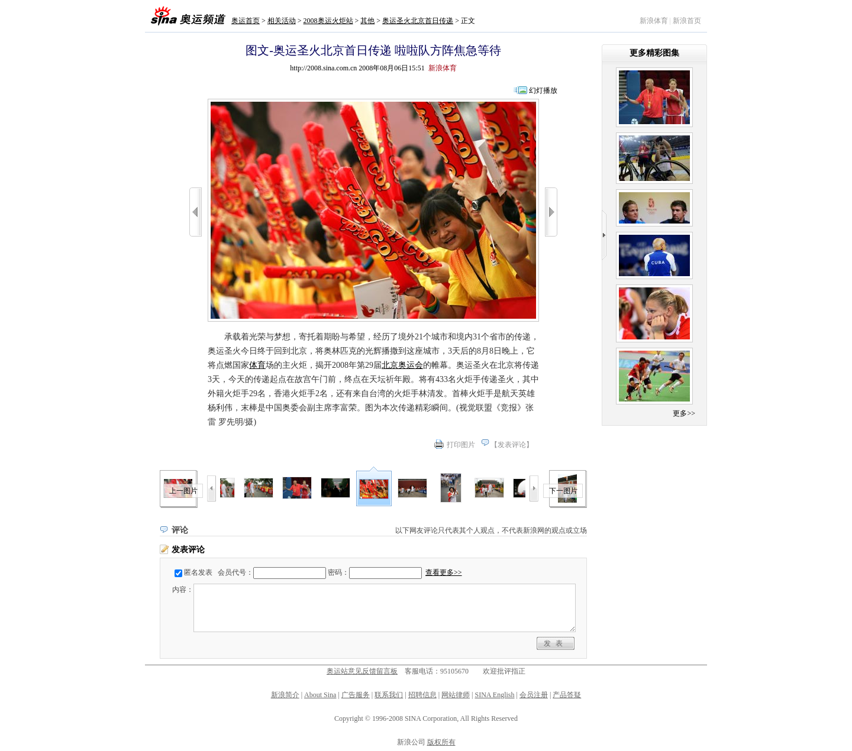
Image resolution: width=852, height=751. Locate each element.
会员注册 (533, 695)
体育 (257, 365)
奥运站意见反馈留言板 (362, 671)
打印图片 (461, 445)
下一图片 (563, 491)
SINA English (494, 695)
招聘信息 (422, 695)
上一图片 (183, 491)
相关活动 (281, 21)
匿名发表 (198, 572)
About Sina (320, 695)
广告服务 (355, 695)
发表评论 (512, 445)
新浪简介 (285, 695)
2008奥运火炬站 (328, 21)
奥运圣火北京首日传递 (417, 21)
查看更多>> (443, 572)
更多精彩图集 (654, 52)
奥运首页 (245, 21)
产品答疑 (567, 695)
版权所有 (441, 742)
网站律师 (455, 695)
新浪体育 (654, 21)
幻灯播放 (543, 90)
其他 (367, 21)
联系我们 (389, 695)
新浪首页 (687, 21)
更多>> (684, 413)
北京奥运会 (402, 365)
